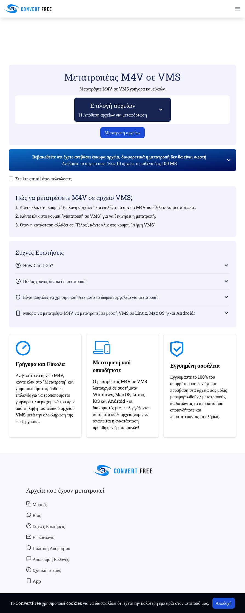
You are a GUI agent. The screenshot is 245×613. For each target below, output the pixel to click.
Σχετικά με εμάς (43, 570)
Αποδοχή (224, 603)
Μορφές (36, 504)
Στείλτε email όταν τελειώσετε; (43, 178)
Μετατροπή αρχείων (123, 132)
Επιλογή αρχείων (113, 109)
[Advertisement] (122, 33)
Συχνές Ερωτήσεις (45, 526)
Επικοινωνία (40, 537)
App (33, 581)
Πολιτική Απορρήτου (48, 548)
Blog (34, 515)
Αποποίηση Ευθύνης (47, 559)
